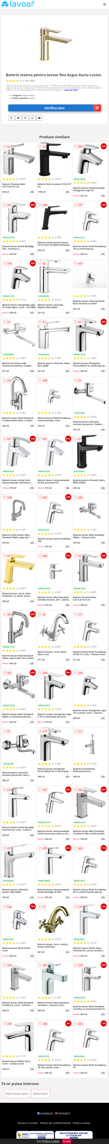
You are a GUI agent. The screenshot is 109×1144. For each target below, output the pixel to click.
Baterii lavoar (40, 1093)
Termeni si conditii (27, 1123)
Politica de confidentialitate (55, 1123)
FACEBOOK (45, 1113)
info (32, 191)
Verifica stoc (72, 107)
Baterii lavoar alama (17, 1093)
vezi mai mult (71, 90)
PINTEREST (62, 1113)
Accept (67, 1141)
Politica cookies (81, 1123)
